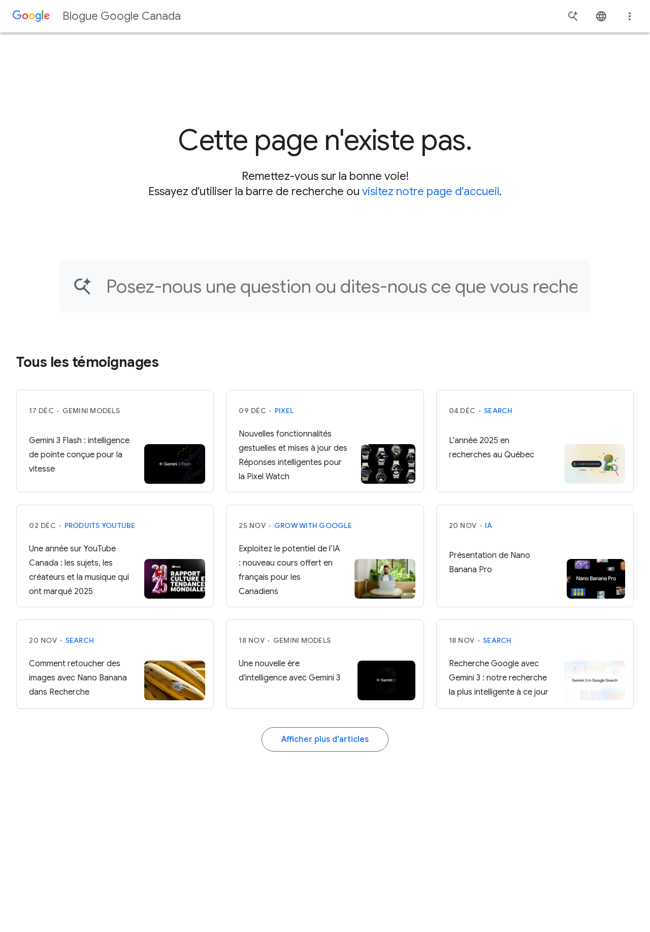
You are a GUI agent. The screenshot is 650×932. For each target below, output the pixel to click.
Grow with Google (313, 525)
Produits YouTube (100, 525)
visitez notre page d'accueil (430, 191)
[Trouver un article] (341, 286)
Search (498, 410)
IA (489, 525)
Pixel (284, 410)
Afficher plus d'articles (325, 739)
